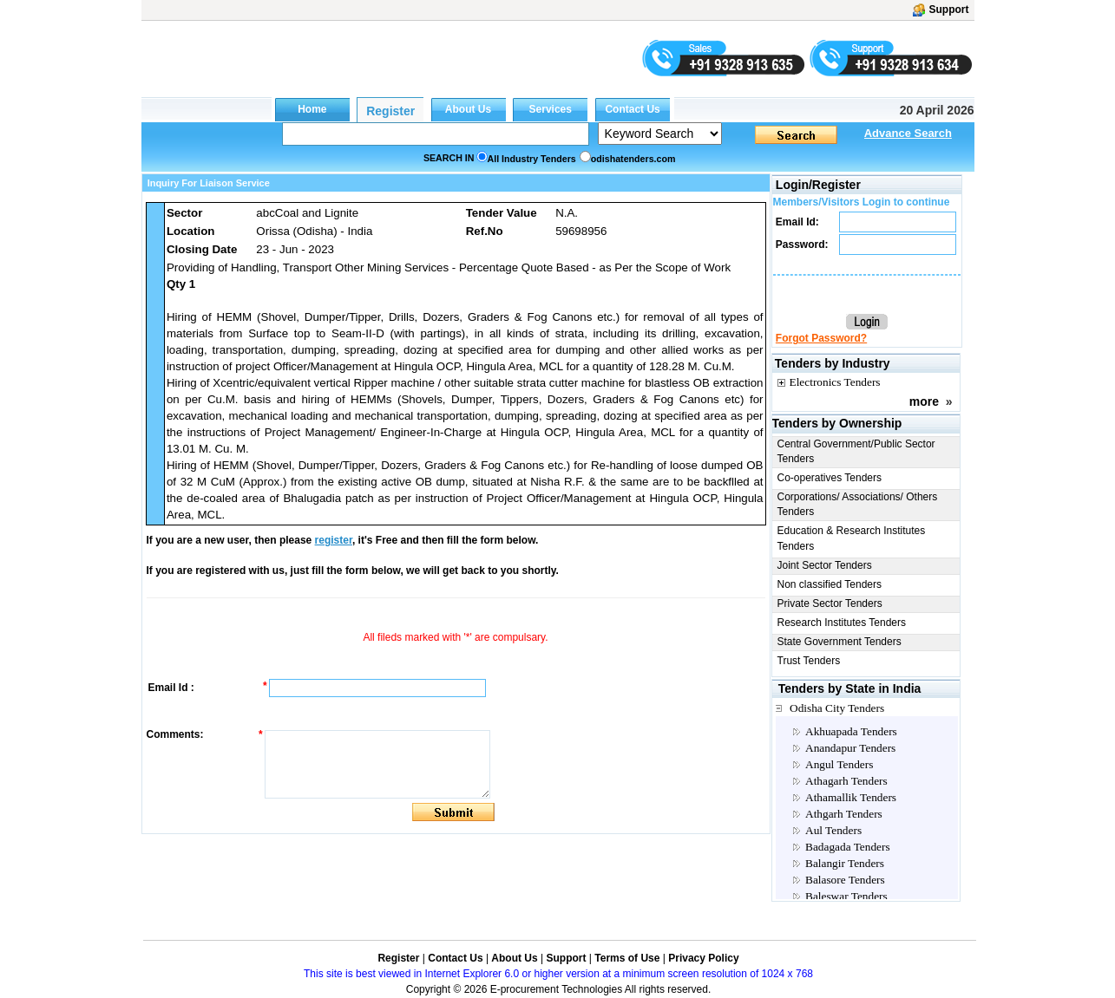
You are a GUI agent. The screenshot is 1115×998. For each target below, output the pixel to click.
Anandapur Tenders (850, 747)
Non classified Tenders (829, 584)
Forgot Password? (821, 338)
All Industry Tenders (532, 158)
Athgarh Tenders (843, 813)
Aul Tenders (833, 830)
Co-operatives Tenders (829, 478)
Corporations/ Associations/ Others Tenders (857, 504)
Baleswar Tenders (846, 896)
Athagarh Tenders (846, 780)
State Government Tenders (839, 642)
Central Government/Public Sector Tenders (856, 451)
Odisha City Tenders (837, 707)
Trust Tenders (809, 661)
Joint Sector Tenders (824, 565)
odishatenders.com (633, 158)
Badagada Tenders (847, 846)
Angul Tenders (839, 764)
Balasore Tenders (845, 879)
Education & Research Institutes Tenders (851, 538)
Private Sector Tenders (829, 603)
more (924, 401)
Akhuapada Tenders (851, 731)
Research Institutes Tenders (842, 622)
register (333, 540)
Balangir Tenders (844, 863)
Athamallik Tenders (850, 797)
